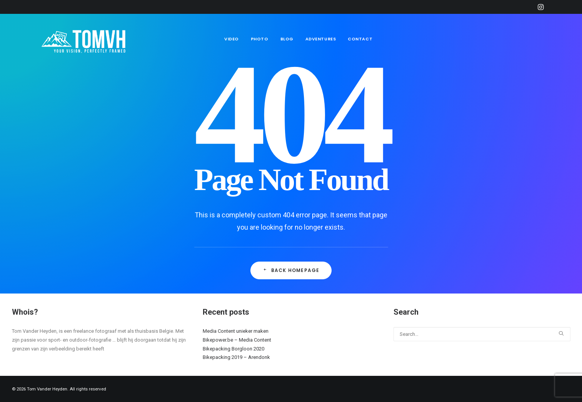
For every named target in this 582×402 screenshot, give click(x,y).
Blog (287, 39)
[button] (540, 7)
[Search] (482, 334)
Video (231, 39)
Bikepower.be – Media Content (237, 340)
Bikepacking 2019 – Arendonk (236, 357)
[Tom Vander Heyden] (85, 39)
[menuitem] (540, 7)
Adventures (320, 39)
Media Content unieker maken (235, 331)
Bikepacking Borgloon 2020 (233, 349)
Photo (259, 39)
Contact (360, 39)
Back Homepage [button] (291, 270)
